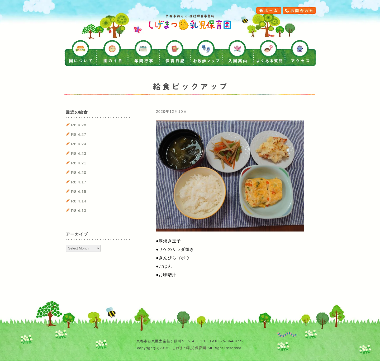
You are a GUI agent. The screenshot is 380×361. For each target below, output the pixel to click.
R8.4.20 (78, 172)
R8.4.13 (78, 210)
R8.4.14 (78, 201)
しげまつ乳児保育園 (189, 348)
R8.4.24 (78, 144)
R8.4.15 (78, 191)
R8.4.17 (78, 182)
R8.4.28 (78, 125)
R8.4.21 (78, 163)
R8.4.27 (78, 134)
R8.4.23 (78, 153)
